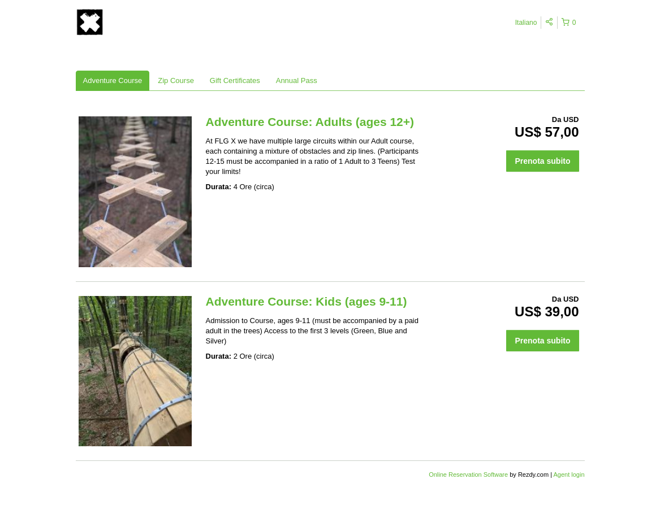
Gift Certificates (235, 80)
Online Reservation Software (468, 474)
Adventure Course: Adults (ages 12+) (310, 121)
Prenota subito (542, 161)
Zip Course (176, 80)
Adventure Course (113, 80)
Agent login (568, 474)
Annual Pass (296, 80)
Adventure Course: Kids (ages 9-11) (306, 301)
